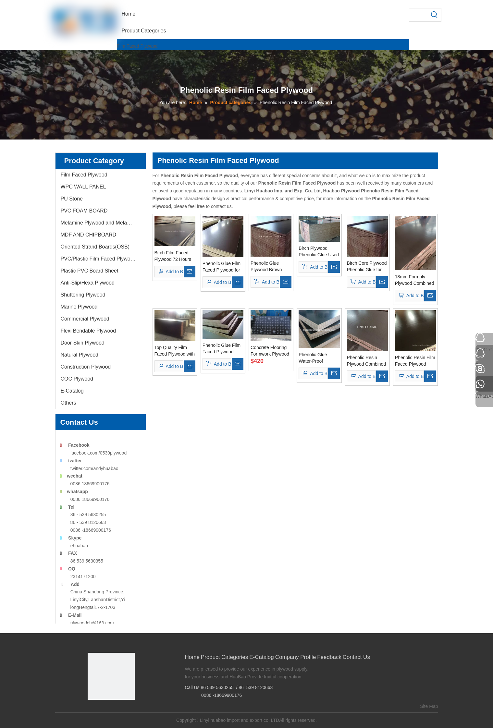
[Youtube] (122, 711)
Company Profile (295, 657)
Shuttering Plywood (83, 294)
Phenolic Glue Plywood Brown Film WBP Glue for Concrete (269, 267)
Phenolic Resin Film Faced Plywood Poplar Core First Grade (415, 361)
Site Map (429, 706)
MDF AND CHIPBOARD (89, 234)
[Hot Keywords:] (434, 14)
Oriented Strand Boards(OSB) (95, 246)
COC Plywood (77, 379)
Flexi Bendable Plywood (88, 331)
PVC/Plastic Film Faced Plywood (98, 258)
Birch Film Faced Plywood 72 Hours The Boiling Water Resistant (172, 256)
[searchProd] (418, 14)
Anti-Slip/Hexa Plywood (88, 282)
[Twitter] (112, 711)
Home (192, 657)
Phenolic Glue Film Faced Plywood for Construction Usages (222, 267)
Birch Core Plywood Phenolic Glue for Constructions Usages (367, 267)
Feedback (329, 657)
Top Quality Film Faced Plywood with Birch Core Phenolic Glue (174, 351)
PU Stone (72, 198)
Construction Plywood (86, 367)
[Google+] (102, 711)
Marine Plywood (79, 306)
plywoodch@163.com (92, 622)
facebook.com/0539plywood (98, 452)
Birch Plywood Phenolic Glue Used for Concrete (319, 252)
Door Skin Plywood (83, 343)
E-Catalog (72, 391)
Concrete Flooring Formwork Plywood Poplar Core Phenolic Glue (270, 351)
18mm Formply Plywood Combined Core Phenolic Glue (414, 280)
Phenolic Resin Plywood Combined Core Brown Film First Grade (366, 361)
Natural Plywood (80, 355)
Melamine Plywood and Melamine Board (103, 222)
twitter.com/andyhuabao (94, 468)
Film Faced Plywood (137, 46)
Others (68, 403)
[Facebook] (92, 711)
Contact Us (356, 657)
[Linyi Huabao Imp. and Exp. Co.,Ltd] (111, 676)
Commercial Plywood (85, 319)
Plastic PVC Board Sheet (89, 270)
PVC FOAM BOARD (84, 210)
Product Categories (224, 657)
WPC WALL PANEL (83, 186)
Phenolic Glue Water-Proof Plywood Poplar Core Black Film (315, 358)
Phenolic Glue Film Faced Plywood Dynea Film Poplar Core (222, 349)
